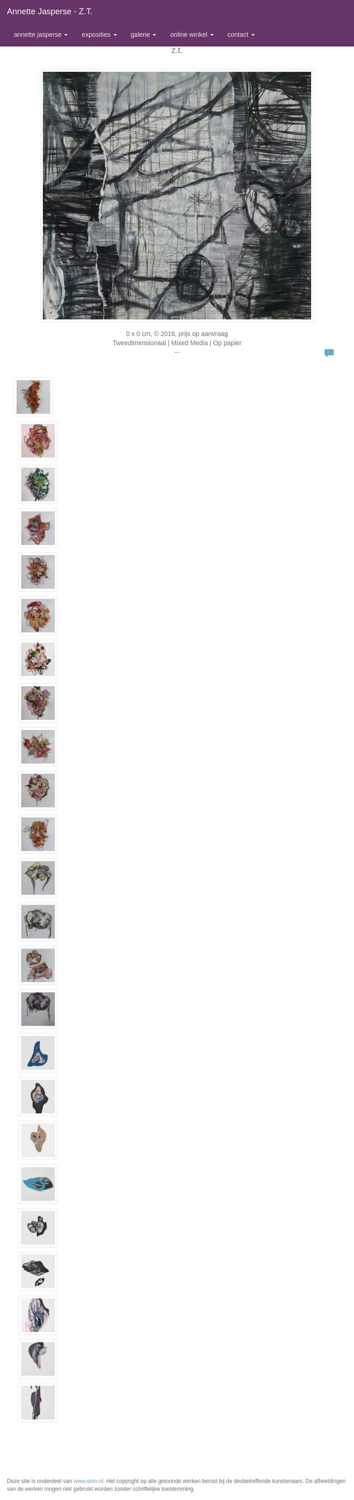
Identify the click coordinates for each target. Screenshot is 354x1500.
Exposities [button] (99, 34)
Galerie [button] (144, 34)
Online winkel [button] (191, 34)
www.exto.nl (88, 1481)
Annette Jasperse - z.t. (50, 11)
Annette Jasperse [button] (41, 34)
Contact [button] (241, 34)
